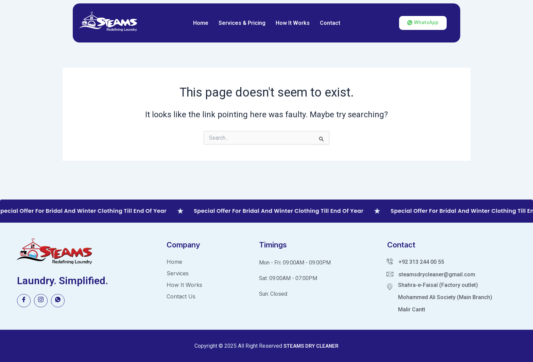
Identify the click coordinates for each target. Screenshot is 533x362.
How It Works (293, 23)
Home (200, 23)
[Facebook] (24, 301)
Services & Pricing (242, 23)
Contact (330, 23)
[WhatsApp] (58, 301)
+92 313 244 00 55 (421, 262)
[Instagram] (41, 301)
